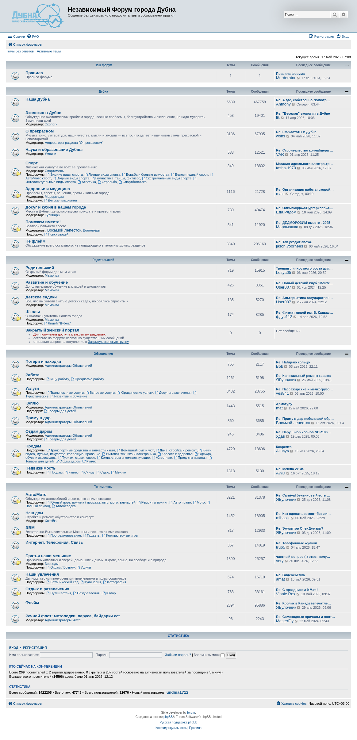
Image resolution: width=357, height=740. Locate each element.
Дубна (103, 91)
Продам (33, 446)
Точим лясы (103, 487)
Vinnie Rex (285, 594)
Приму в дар (38, 418)
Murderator (286, 77)
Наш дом (34, 513)
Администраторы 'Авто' (63, 620)
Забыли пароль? (178, 655)
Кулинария (90, 582)
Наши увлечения (42, 574)
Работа (32, 375)
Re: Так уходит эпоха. (294, 242)
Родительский (103, 260)
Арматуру (284, 404)
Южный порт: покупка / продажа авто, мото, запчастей (91, 502)
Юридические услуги (135, 392)
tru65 (280, 547)
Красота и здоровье (175, 454)
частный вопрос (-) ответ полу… (303, 556)
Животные (162, 457)
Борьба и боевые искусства (145, 174)
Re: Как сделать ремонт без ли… (303, 514)
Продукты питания (190, 457)
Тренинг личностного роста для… (304, 268)
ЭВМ (30, 527)
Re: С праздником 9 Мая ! (297, 590)
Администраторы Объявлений (68, 365)
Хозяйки (51, 521)
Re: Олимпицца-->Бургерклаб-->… (304, 208)
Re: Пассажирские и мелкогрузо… (304, 389)
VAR (280, 154)
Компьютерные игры (120, 535)
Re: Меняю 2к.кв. (290, 469)
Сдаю (102, 472)
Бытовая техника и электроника (129, 454)
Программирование (63, 535)
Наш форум (103, 65)
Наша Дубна (37, 99)
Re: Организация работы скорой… (305, 189)
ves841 (282, 393)
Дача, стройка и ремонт (176, 450)
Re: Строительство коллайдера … (304, 150)
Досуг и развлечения (173, 392)
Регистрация (35, 648)
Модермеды (54, 196)
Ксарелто (284, 447)
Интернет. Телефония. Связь (54, 542)
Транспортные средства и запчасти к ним (80, 450)
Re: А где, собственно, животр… (303, 100)
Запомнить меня (209, 655)
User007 (283, 287)
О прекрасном (39, 131)
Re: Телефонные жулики (296, 543)
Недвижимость (40, 468)
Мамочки (52, 275)
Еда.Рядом (286, 212)
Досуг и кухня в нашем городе (55, 207)
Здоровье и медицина (47, 188)
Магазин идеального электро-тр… (304, 164)
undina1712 (178, 692)
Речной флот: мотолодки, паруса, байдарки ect (72, 616)
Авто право (180, 502)
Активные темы (49, 51)
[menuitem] (33, 36)
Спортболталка (133, 182)
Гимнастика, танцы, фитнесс (115, 178)
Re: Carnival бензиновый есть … (303, 495)
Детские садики (41, 297)
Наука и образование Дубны (54, 149)
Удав (280, 436)
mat (279, 408)
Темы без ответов (20, 51)
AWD (280, 473)
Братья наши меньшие (48, 556)
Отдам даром (38, 431)
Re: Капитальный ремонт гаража (303, 376)
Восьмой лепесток (64, 230)
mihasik (283, 518)
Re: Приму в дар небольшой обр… (305, 418)
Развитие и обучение (46, 282)
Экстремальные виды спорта (166, 178)
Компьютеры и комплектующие (123, 457)
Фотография (114, 582)
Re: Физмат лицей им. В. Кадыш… (304, 312)
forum (191, 712)
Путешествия (58, 593)
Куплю (32, 403)
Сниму (87, 472)
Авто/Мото (36, 494)
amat (280, 579)
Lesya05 (283, 272)
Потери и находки (43, 361)
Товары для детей (60, 411)
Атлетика (87, 182)
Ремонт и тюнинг (152, 502)
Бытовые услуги (100, 392)
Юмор (109, 593)
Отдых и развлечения (47, 589)
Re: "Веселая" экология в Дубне (303, 113)
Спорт (31, 163)
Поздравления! (87, 593)
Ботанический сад (62, 582)
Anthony (283, 104)
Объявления (103, 353)
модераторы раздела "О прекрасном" (74, 142)
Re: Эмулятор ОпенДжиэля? (299, 528)
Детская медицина (60, 200)
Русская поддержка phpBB (178, 722)
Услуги (32, 388)
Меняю (118, 472)
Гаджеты (91, 535)
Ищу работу (57, 379)
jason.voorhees (289, 246)
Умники (50, 153)
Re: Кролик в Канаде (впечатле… (303, 603)
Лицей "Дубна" (57, 323)
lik (278, 117)
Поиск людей (56, 234)
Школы (32, 311)
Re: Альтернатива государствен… (304, 298)
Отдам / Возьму (60, 567)
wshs (280, 136)
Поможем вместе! (43, 222)
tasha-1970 (286, 168)
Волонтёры (92, 230)
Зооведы (52, 564)
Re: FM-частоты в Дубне (296, 132)
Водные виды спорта (71, 178)
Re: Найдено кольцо (293, 362)
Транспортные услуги (65, 392)
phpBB (168, 717)
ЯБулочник (286, 380)
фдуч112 (284, 316)
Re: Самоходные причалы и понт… (305, 617)
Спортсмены (54, 171)
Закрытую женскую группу (108, 341)
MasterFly (285, 621)
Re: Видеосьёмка (290, 575)
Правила (34, 73)
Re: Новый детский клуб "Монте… (304, 283)
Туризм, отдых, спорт (76, 457)
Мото (199, 502)
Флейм (32, 602)
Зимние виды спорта (64, 174)
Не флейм (35, 241)
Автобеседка (64, 506)
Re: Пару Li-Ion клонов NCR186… (303, 432)
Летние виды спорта (102, 174)
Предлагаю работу (87, 379)
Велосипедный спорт (189, 174)
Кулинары (52, 215)
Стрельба (107, 182)
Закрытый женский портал (52, 330)
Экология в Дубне (43, 112)
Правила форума (290, 73)
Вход (13, 648)
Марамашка (287, 226)
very (280, 560)
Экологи (51, 124)
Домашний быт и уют (135, 450)
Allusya (282, 451)
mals (280, 193)
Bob (279, 366)
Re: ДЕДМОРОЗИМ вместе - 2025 (303, 222)
